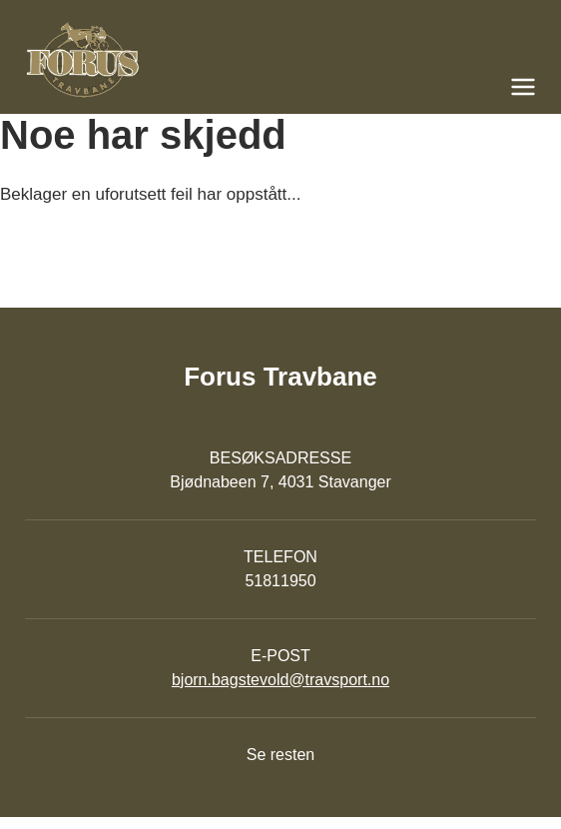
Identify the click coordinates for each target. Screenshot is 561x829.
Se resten (280, 754)
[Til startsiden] (280, 60)
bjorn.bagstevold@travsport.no (280, 679)
